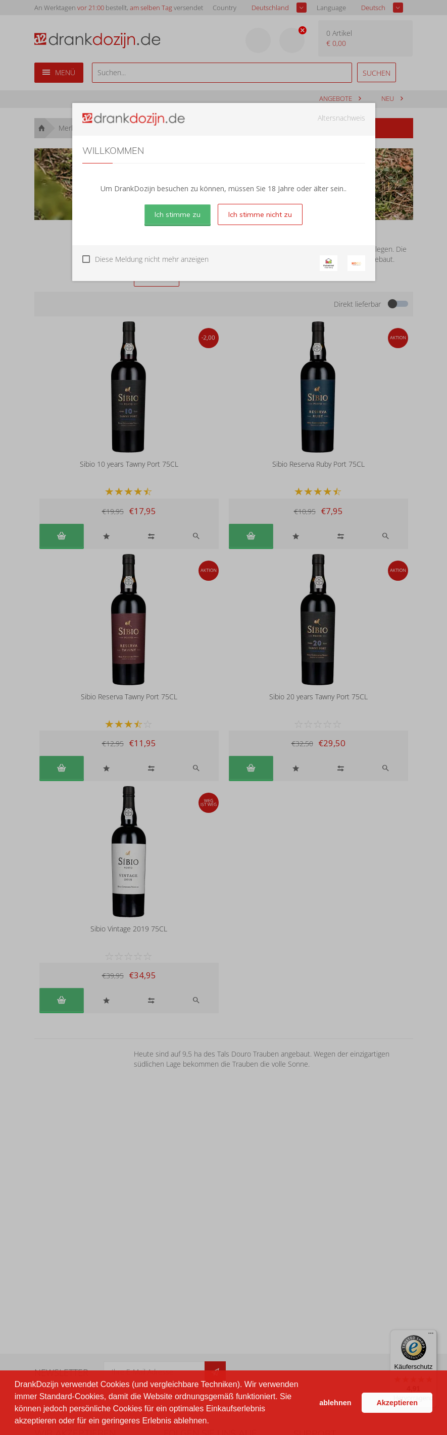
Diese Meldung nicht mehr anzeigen (152, 259)
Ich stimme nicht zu (260, 214)
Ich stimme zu (178, 214)
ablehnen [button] (335, 1403)
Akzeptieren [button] (397, 1403)
